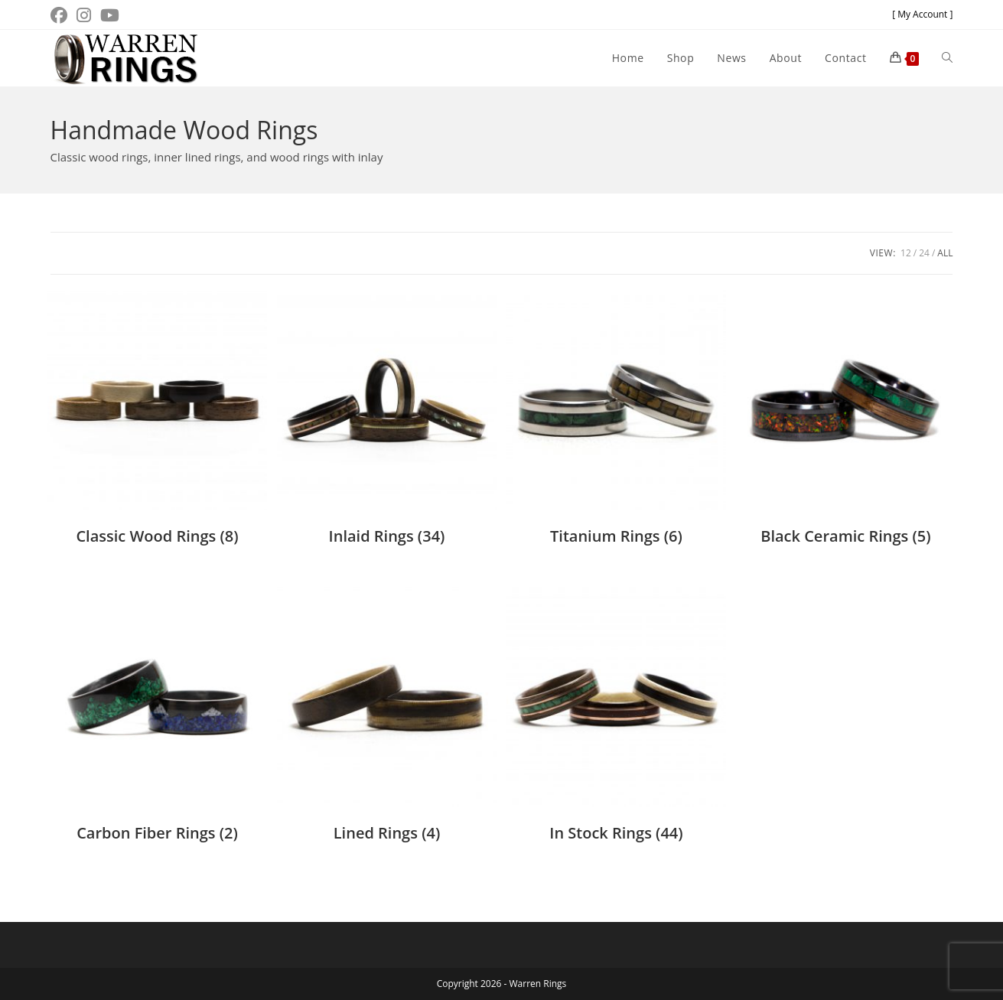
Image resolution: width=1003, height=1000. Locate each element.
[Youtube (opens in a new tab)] (110, 15)
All (945, 252)
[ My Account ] (922, 14)
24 (924, 252)
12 (905, 252)
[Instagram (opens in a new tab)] (84, 15)
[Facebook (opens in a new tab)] (61, 15)
